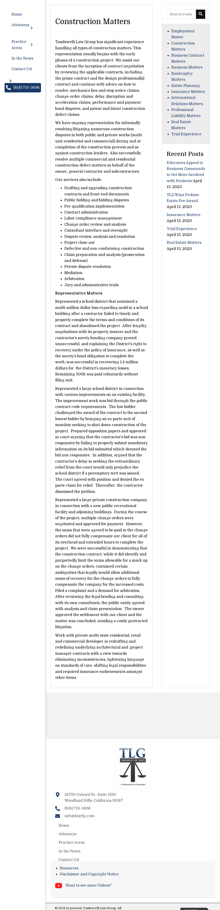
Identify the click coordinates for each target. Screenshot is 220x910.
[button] (23, 87)
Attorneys (67, 834)
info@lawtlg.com (80, 816)
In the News (69, 851)
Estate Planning (185, 86)
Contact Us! (69, 860)
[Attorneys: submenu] (31, 28)
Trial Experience (186, 134)
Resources (69, 868)
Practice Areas (72, 843)
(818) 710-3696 (78, 808)
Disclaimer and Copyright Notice (89, 874)
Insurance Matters (188, 92)
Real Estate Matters (184, 243)
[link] (22, 14)
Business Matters (186, 67)
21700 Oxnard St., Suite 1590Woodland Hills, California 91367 (94, 798)
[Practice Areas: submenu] (31, 44)
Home (64, 826)
